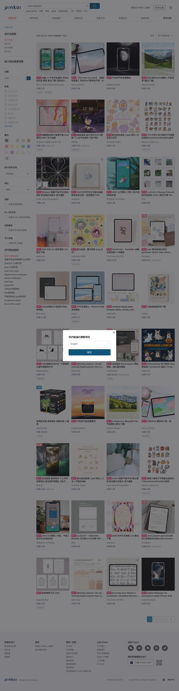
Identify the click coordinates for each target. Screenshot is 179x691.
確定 (89, 352)
